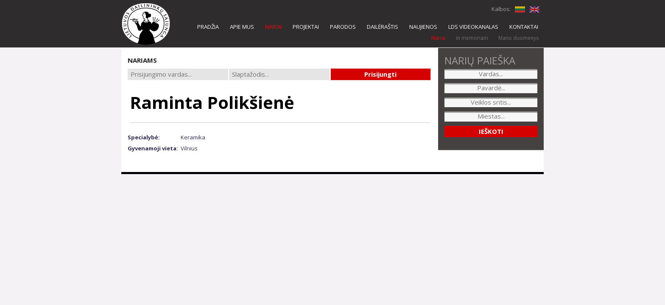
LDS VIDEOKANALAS (473, 26)
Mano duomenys (518, 38)
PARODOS (343, 26)
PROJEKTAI (306, 26)
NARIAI (273, 26)
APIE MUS (242, 26)
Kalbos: (501, 9)
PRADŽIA (208, 26)
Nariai (438, 38)
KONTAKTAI (523, 26)
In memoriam (472, 38)
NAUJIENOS (423, 26)
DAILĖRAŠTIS (382, 26)
